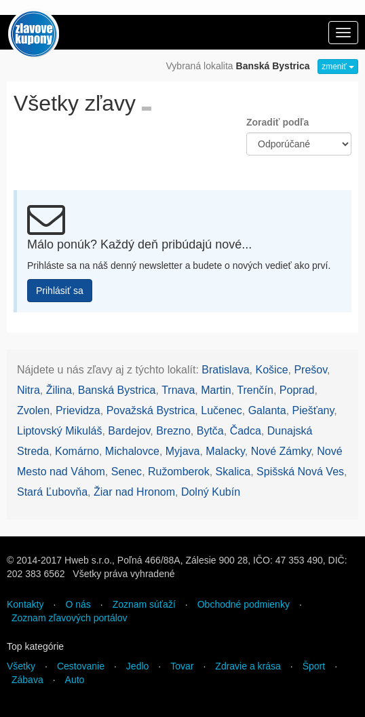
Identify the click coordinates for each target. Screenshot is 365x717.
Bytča (210, 431)
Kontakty (25, 604)
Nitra (28, 390)
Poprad (297, 390)
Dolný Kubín (210, 492)
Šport (314, 666)
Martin (216, 390)
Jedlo (137, 666)
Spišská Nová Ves (300, 471)
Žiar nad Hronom (134, 492)
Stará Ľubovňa (52, 492)
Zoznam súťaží (144, 604)
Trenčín (255, 390)
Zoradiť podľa (277, 122)
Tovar (181, 666)
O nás (77, 604)
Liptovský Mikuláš (59, 431)
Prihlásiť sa (59, 290)
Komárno (77, 451)
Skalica (233, 471)
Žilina (59, 390)
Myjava (183, 451)
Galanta (267, 410)
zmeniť (338, 66)
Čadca (245, 431)
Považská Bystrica (151, 410)
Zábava (27, 679)
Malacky (225, 451)
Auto (75, 679)
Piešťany (313, 410)
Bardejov (129, 431)
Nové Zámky (281, 451)
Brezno (173, 431)
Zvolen (33, 410)
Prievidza (78, 410)
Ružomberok (179, 471)
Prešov (310, 369)
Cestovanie (80, 666)
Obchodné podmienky (243, 604)
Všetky (21, 666)
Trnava (178, 390)
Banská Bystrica (117, 390)
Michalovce (132, 451)
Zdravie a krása (247, 666)
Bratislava (225, 369)
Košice (272, 369)
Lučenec (221, 410)
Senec (126, 471)
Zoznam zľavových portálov (70, 617)
